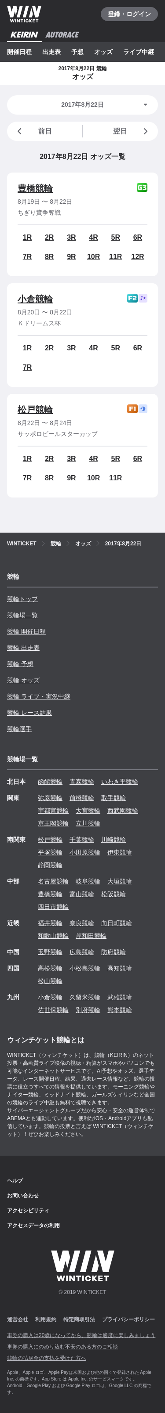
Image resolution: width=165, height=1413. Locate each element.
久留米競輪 (85, 997)
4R (93, 237)
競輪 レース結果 (29, 712)
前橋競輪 (82, 797)
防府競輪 (113, 951)
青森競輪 (82, 781)
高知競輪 (119, 968)
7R (27, 256)
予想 (77, 51)
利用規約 (45, 1319)
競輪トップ (22, 598)
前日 (33, 131)
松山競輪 (50, 980)
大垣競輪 (119, 881)
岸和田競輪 (91, 935)
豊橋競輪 (35, 188)
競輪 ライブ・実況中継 (38, 696)
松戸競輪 (35, 410)
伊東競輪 (119, 852)
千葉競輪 (82, 839)
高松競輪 (50, 968)
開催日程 (19, 51)
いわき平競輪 (119, 781)
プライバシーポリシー (128, 1319)
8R (49, 256)
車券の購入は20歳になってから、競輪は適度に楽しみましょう (81, 1335)
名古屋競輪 (53, 881)
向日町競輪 (116, 922)
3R (71, 237)
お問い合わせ (23, 1196)
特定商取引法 (79, 1319)
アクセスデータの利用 (33, 1225)
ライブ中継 (138, 51)
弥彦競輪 (50, 797)
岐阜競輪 (88, 881)
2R (49, 237)
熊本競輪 (119, 1009)
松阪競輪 (113, 894)
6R (137, 237)
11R (115, 256)
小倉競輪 (35, 299)
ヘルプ (15, 1181)
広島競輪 (82, 951)
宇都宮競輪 (53, 810)
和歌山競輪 (53, 935)
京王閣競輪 (53, 823)
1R (27, 237)
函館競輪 (50, 781)
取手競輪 (113, 797)
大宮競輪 (88, 810)
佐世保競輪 (53, 1009)
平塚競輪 (50, 852)
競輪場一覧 (22, 615)
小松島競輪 (85, 968)
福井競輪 (50, 922)
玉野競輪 (50, 951)
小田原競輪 (85, 852)
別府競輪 (88, 1009)
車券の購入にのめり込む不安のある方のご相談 (62, 1347)
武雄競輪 (119, 997)
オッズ (103, 51)
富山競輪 (82, 894)
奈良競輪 (82, 922)
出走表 (51, 51)
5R (115, 237)
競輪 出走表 (23, 647)
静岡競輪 (50, 865)
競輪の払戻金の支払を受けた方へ (46, 1358)
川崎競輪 (113, 839)
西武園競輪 (122, 810)
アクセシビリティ (28, 1211)
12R (137, 256)
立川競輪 (88, 823)
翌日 (132, 131)
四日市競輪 (53, 906)
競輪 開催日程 (26, 631)
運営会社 (17, 1319)
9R (71, 256)
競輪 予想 (20, 663)
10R (93, 256)
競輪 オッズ (23, 680)
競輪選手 (19, 728)
